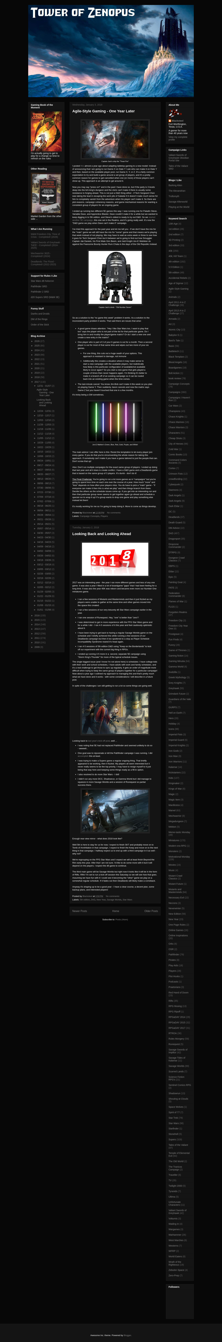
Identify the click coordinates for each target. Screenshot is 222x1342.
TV (170, 1180)
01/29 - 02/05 (44, 591)
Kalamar (173, 767)
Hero (171, 718)
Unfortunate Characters (175, 1203)
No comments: (114, 512)
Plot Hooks (174, 976)
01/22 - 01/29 (44, 596)
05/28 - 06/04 (44, 515)
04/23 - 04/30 (44, 537)
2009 (37, 647)
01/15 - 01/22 (44, 600)
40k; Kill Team (176, 256)
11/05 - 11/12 (44, 438)
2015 (37, 620)
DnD (93, 899)
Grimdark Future (177, 693)
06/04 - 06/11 (44, 510)
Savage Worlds (114, 899)
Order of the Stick (40, 324)
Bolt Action (174, 373)
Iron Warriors (175, 761)
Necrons (173, 903)
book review (175, 378)
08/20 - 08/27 (44, 474)
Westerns (173, 1245)
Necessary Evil (176, 897)
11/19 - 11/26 (44, 429)
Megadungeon (176, 821)
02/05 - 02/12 (44, 587)
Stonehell (173, 1134)
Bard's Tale (174, 340)
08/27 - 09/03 (44, 469)
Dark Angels (175, 495)
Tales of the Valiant (178, 1145)
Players (104, 516)
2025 (37, 345)
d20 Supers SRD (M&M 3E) (45, 297)
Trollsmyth (174, 196)
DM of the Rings (39, 319)
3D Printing (174, 240)
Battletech (174, 351)
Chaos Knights (176, 416)
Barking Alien (175, 185)
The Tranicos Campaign (175, 1168)
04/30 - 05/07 (44, 533)
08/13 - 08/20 (44, 479)
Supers (172, 1139)
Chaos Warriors (177, 427)
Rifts (171, 1001)
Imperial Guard (176, 740)
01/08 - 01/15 (44, 605)
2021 (37, 364)
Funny (172, 645)
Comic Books (175, 454)
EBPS (172, 566)
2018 (37, 377)
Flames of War (176, 601)
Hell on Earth (175, 712)
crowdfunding (175, 479)
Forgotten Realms (178, 612)
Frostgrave (174, 634)
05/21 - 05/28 (44, 519)
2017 (37, 382)
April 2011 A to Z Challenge (177, 303)
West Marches (176, 1240)
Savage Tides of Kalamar (177, 1059)
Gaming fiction (176, 655)
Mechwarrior (175, 816)
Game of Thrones (178, 650)
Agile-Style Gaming (178, 288)
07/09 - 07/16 (44, 497)
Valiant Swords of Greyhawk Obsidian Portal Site (179, 158)
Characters (174, 433)
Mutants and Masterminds (175, 890)
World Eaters (175, 1256)
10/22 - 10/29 (44, 447)
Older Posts (151, 911)
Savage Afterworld (178, 201)
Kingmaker (174, 783)
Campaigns (174, 392)
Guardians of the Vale (180, 699)
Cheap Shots (175, 438)
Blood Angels (175, 362)
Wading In (174, 1224)
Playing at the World (179, 207)
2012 (37, 633)
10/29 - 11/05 (44, 442)
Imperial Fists (175, 734)
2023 (37, 354)
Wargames (174, 1229)
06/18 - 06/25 (44, 505)
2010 (37, 642)
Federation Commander (175, 594)
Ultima (172, 1196)
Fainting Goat (176, 582)
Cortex (172, 468)
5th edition (85, 899)
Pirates (172, 960)
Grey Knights (175, 683)
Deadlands (174, 517)
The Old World (176, 1161)
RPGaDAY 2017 (177, 1028)
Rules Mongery (176, 1038)
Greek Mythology (177, 677)
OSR (171, 949)
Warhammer (175, 1234)
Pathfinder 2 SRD (40, 291)
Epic (171, 577)
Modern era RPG (177, 845)
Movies (172, 865)
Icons (171, 729)
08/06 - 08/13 (44, 483)
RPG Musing (175, 1006)
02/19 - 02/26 (44, 578)
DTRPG (173, 552)
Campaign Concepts (90, 516)
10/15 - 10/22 (44, 451)
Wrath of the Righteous (175, 1263)
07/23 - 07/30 (44, 492)
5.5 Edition (174, 267)
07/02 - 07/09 (44, 501)
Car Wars (173, 405)
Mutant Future (176, 884)
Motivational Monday (179, 856)
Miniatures (174, 840)
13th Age (173, 223)
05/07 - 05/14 (44, 528)
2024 (37, 350)
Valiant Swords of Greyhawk (177, 1211)
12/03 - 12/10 (44, 420)
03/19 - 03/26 (44, 560)
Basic (171, 346)
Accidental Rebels (178, 278)
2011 (37, 638)
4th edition (174, 261)
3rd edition (174, 245)
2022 (37, 359)
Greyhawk (174, 688)
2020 (37, 368)
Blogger (127, 1335)
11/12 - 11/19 (44, 433)
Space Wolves (176, 1107)
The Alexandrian (177, 190)
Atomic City (174, 329)
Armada (173, 319)
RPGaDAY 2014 (177, 1017)
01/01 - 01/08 (44, 609)
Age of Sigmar (176, 283)
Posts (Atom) (121, 919)
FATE (171, 587)
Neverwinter (175, 908)
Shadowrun (174, 1093)
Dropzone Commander (175, 545)
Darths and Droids (40, 313)
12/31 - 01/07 (44, 386)
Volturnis (173, 1218)
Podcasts (173, 981)
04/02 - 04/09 (44, 551)
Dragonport (174, 538)
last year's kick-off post (99, 741)
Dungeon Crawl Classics (177, 559)
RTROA (173, 1033)
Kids (171, 778)
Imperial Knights (177, 745)
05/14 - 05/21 (44, 524)
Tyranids (173, 1191)
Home (115, 911)
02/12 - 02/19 (44, 582)
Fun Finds (174, 639)
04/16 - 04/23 (44, 542)
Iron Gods (174, 751)
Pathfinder (174, 954)
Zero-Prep (174, 1275)
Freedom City (176, 620)
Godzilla (173, 672)
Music (172, 870)
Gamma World (176, 666)
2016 (37, 615)
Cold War (173, 449)
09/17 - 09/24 (44, 465)
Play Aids (173, 965)
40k (170, 251)
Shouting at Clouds (178, 1098)
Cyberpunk (174, 484)
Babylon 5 (174, 335)
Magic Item (174, 799)
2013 (37, 629)
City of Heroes (176, 443)
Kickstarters (175, 772)
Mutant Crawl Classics (175, 877)
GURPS (173, 707)
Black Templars (176, 356)
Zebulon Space (176, 1270)
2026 (37, 341)
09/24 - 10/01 (44, 460)
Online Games (176, 930)
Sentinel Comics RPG (180, 1085)
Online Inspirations (178, 935)
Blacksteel (177, 120)
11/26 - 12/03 (44, 424)
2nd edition (174, 234)
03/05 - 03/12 (44, 569)
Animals (173, 297)
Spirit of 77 (174, 1112)
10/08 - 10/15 (44, 456)
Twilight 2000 (175, 1185)
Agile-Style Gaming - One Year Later (103, 111)
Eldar (171, 571)
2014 (37, 624)
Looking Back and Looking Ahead (101, 534)
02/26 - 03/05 (44, 573)
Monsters (173, 851)
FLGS (172, 606)
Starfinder (174, 1128)
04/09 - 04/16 (44, 546)
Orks (171, 943)
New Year (101, 899)
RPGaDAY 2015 (177, 1022)
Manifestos (174, 805)
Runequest (174, 1044)
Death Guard (175, 522)
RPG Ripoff (174, 1011)
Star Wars (127, 899)
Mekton (172, 826)
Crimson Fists (176, 473)
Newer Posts (79, 911)
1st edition (174, 229)
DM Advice (174, 528)
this (82, 166)
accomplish (83, 756)
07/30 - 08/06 (44, 487)
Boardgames (175, 367)
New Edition (175, 913)
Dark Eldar (174, 506)
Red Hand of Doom (178, 992)
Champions (174, 411)
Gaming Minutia (177, 661)
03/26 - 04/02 (44, 555)
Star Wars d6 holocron (42, 281)
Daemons (174, 490)
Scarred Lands (176, 1071)
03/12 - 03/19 (44, 564)
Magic (172, 794)
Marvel (172, 810)
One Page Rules (177, 924)
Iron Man (173, 756)
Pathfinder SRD (39, 286)
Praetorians (175, 987)
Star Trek (173, 1117)
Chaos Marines (176, 422)
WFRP (172, 1251)
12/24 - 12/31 (44, 411)
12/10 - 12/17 (44, 415)
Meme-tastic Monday (179, 832)
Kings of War (175, 788)
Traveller (173, 1175)
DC (170, 511)
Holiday (172, 723)
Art (170, 324)
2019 (37, 372)
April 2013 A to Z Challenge (177, 312)
